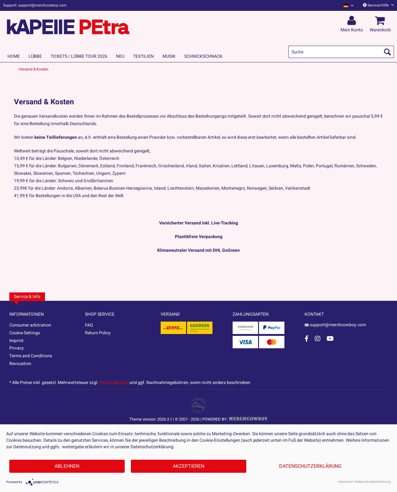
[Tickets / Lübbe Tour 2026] (79, 56)
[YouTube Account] (330, 338)
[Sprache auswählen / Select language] (349, 5)
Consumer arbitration (30, 325)
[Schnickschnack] (203, 56)
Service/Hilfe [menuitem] (378, 5)
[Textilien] (143, 56)
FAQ (89, 325)
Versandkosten (113, 382)
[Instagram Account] (317, 338)
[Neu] (120, 56)
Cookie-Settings (24, 333)
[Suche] (341, 52)
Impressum (346, 482)
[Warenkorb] (381, 21)
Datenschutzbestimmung (373, 482)
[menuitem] (346, 5)
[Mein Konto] (352, 21)
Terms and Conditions (30, 356)
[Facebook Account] (307, 338)
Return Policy (98, 333)
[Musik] (169, 56)
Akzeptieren (188, 466)
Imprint (16, 340)
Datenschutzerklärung (310, 466)
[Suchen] (387, 52)
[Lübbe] (35, 56)
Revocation (20, 363)
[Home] (13, 56)
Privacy (16, 348)
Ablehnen (67, 466)
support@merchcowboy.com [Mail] (335, 325)
